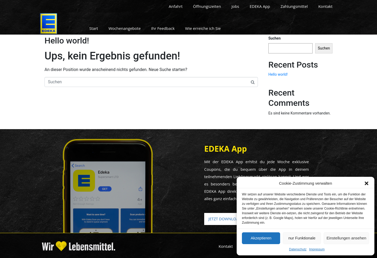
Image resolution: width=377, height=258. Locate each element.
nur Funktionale (301, 238)
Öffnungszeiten (207, 6)
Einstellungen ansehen (346, 238)
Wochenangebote (124, 28)
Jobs (235, 6)
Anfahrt (176, 6)
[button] (366, 183)
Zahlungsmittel (294, 6)
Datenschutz (298, 249)
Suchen (274, 38)
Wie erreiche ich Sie (203, 28)
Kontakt (325, 6)
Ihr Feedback (163, 28)
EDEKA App (260, 6)
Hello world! (67, 41)
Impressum (317, 249)
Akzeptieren (261, 238)
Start (93, 28)
